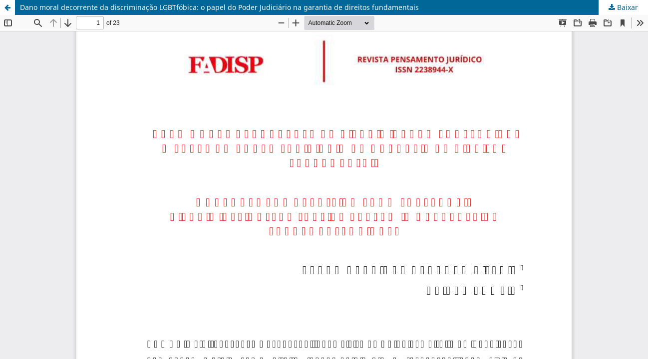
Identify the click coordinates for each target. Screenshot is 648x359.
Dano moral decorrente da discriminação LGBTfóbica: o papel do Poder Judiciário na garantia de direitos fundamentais (219, 7)
